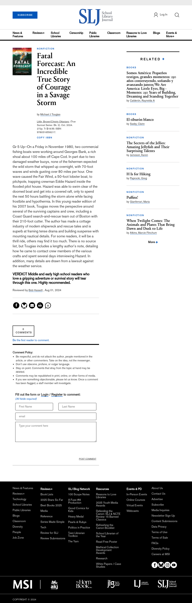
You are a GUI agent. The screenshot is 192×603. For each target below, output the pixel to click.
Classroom (113, 33)
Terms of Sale (160, 537)
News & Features (18, 34)
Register (57, 394)
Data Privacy (159, 526)
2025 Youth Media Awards (107, 504)
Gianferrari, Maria (140, 201)
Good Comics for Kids (78, 509)
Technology (19, 499)
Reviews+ (38, 33)
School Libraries (56, 34)
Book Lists (46, 494)
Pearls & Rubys (77, 522)
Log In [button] (160, 14)
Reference (46, 516)
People (17, 532)
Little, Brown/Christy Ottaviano (53, 121)
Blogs (156, 33)
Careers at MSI (161, 554)
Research (101, 558)
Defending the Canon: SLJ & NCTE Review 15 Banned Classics (108, 515)
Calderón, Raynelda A (142, 100)
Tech (43, 527)
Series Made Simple (52, 522)
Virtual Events (135, 505)
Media (44, 511)
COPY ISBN (45, 138)
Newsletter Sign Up (163, 515)
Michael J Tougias (50, 114)
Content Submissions (164, 521)
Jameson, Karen (139, 154)
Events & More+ (171, 34)
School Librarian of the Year (107, 535)
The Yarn (73, 541)
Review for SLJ (49, 533)
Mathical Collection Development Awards (107, 550)
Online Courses (136, 500)
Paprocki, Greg (138, 178)
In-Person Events (137, 494)
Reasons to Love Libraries (136, 34)
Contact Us (158, 493)
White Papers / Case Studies (108, 565)
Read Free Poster (106, 541)
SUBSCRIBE (25, 15)
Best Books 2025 (51, 505)
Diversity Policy (160, 548)
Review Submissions (52, 538)
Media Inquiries (160, 510)
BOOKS (131, 67)
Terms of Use (159, 532)
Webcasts (133, 511)
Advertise (157, 499)
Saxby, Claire (137, 123)
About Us (157, 488)
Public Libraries (94, 34)
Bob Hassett (36, 290)
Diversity (18, 526)
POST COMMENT (87, 459)
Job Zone (18, 537)
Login (44, 394)
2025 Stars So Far (51, 500)
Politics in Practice (79, 527)
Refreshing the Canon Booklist (105, 526)
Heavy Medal (76, 516)
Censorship (76, 33)
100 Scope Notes (79, 494)
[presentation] (42, 451)
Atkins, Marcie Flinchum (143, 232)
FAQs (155, 543)
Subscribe (158, 504)
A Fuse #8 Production (74, 501)
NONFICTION (46, 49)
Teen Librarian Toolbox (76, 534)
